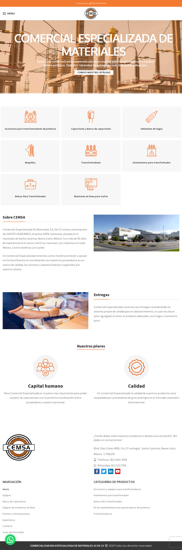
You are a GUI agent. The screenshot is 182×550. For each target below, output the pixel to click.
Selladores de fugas (152, 128)
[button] (10, 539)
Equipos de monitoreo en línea (19, 507)
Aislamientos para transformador (151, 162)
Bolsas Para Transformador (30, 196)
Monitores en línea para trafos (91, 196)
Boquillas (30, 162)
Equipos (7, 495)
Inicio (6, 489)
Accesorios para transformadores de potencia (30, 128)
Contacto (7, 526)
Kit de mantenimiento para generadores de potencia (122, 507)
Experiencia (9, 520)
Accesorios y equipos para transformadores (117, 489)
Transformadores (91, 162)
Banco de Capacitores (14, 501)
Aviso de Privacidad (13, 532)
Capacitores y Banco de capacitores (91, 128)
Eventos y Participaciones (16, 513)
